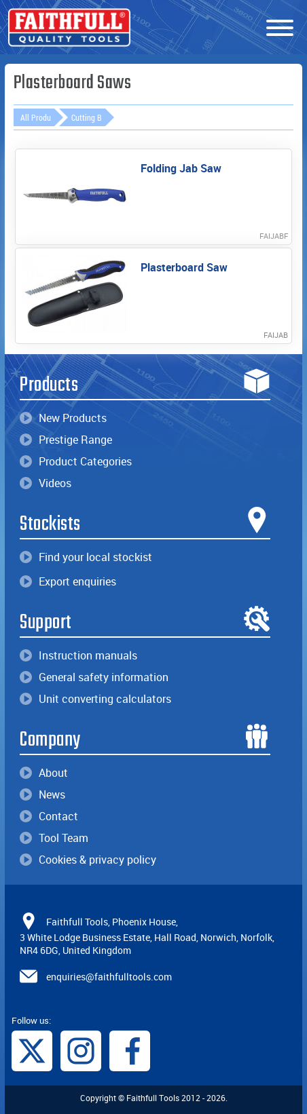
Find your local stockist (86, 557)
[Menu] (280, 28)
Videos (45, 483)
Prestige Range (66, 439)
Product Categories (76, 461)
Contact (49, 816)
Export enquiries (68, 581)
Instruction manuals (78, 655)
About (44, 772)
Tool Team (54, 837)
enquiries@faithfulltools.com (109, 976)
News (42, 794)
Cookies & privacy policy (88, 859)
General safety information (94, 677)
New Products (63, 417)
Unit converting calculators (95, 698)
